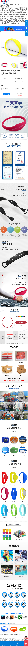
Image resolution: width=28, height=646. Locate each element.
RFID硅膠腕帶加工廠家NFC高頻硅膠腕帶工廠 (8, 634)
